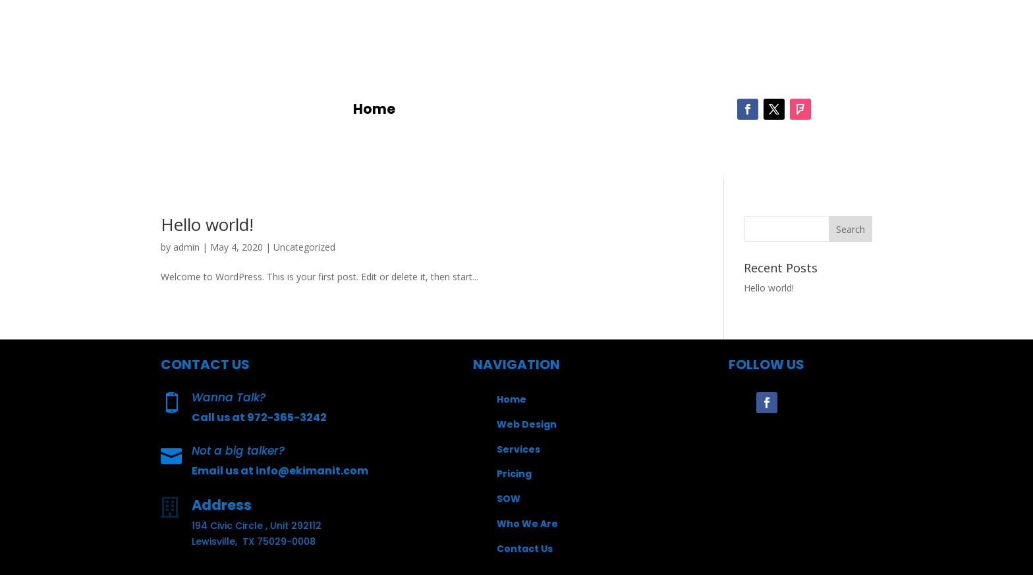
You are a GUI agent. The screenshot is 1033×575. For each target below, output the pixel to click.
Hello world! (207, 224)
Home (374, 111)
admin (186, 247)
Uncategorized (304, 247)
